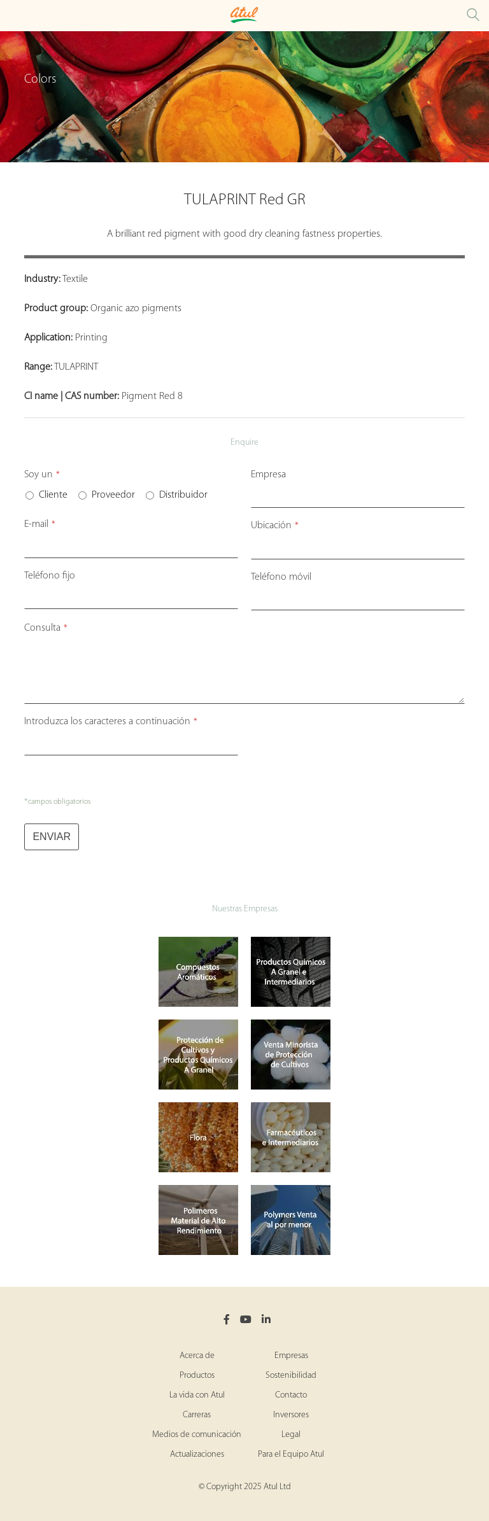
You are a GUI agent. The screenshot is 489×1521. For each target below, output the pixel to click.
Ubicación (275, 526)
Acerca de (197, 1356)
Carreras (197, 1415)
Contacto (291, 1395)
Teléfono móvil (281, 577)
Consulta (45, 628)
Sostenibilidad (291, 1375)
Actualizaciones (197, 1454)
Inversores (291, 1415)
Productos (197, 1375)
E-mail (39, 524)
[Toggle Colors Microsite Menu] (12, 15)
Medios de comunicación (196, 1435)
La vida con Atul (197, 1395)
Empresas (291, 1356)
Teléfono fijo (49, 576)
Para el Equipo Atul (291, 1454)
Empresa (268, 475)
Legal (291, 1435)
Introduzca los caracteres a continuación (110, 722)
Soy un (42, 475)
